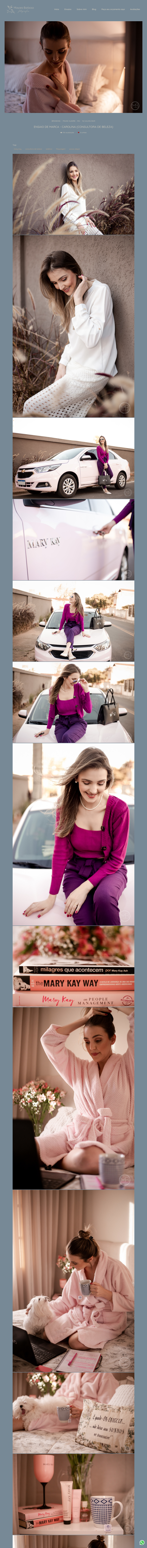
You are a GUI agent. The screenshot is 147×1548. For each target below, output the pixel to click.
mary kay (17, 149)
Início (56, 9)
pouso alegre (74, 149)
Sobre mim (82, 9)
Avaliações (135, 9)
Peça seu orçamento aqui (113, 9)
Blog (94, 9)
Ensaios (67, 9)
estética (49, 149)
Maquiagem (61, 149)
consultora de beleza (33, 149)
